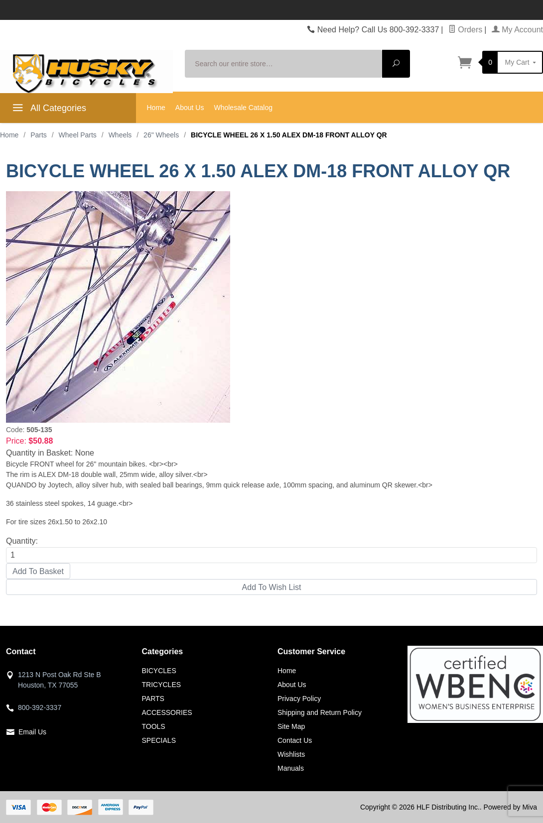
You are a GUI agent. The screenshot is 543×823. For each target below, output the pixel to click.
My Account (517, 29)
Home (156, 108)
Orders (465, 29)
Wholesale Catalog (243, 108)
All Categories (48, 109)
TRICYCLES (161, 685)
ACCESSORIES (167, 712)
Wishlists (291, 754)
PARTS (153, 699)
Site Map (291, 726)
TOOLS (153, 726)
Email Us (32, 732)
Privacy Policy (299, 699)
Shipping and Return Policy (319, 712)
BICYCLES (159, 671)
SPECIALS (159, 740)
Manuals (290, 768)
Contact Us (294, 740)
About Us (189, 108)
